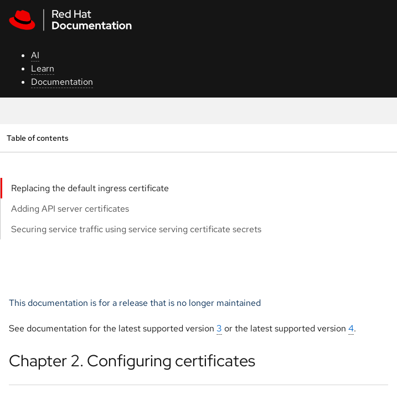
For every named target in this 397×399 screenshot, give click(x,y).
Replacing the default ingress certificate (90, 188)
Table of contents (37, 137)
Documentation (62, 82)
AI (35, 55)
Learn (42, 68)
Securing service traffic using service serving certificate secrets (136, 229)
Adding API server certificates (70, 208)
